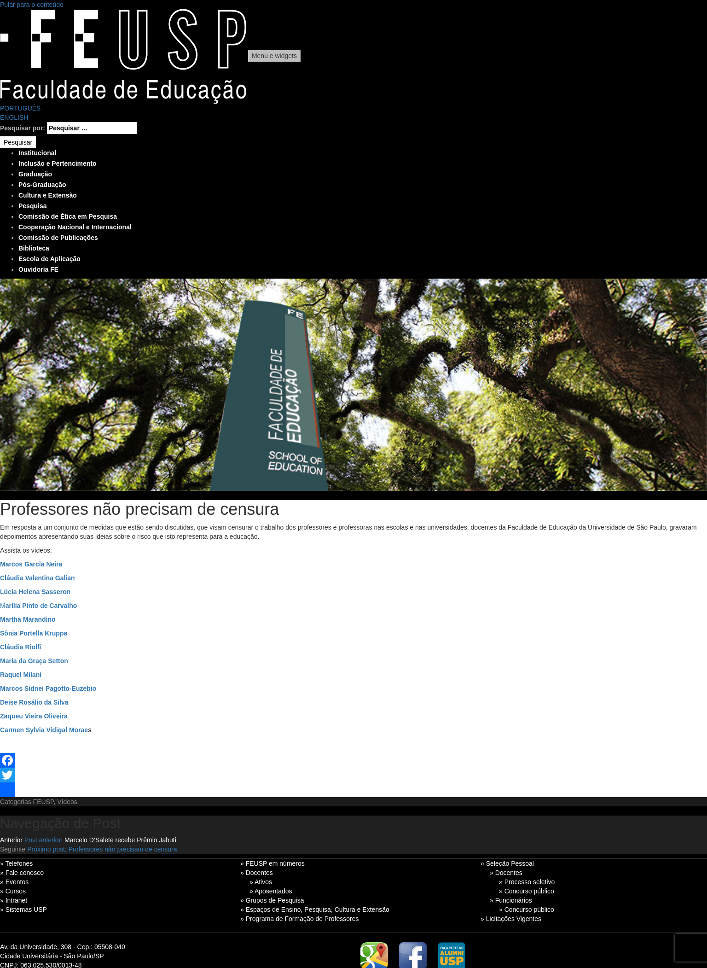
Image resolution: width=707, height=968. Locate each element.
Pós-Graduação (42, 184)
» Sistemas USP (23, 909)
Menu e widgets (274, 55)
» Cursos (13, 891)
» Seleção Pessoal (507, 863)
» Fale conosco (22, 872)
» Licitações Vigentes (511, 918)
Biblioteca (33, 248)
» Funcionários (511, 900)
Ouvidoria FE (38, 269)
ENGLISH (14, 117)
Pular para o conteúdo (32, 4)
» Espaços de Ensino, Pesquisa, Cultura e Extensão (314, 909)
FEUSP (43, 801)
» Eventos (14, 882)
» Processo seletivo (527, 882)
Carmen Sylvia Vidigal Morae (44, 730)
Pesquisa (32, 206)
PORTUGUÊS (20, 108)
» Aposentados (270, 891)
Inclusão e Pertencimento (57, 163)
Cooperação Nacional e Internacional (75, 227)
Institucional (37, 153)
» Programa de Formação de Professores (299, 918)
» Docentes (256, 872)
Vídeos (67, 801)
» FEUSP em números (272, 863)
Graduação (35, 174)
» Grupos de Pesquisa (272, 900)
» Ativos (260, 882)
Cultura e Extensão (47, 195)
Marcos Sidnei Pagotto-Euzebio (48, 688)
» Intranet (13, 900)
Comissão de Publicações (58, 237)
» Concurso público (526, 891)
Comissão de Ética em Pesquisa (67, 216)
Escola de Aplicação (49, 258)
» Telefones (16, 863)
